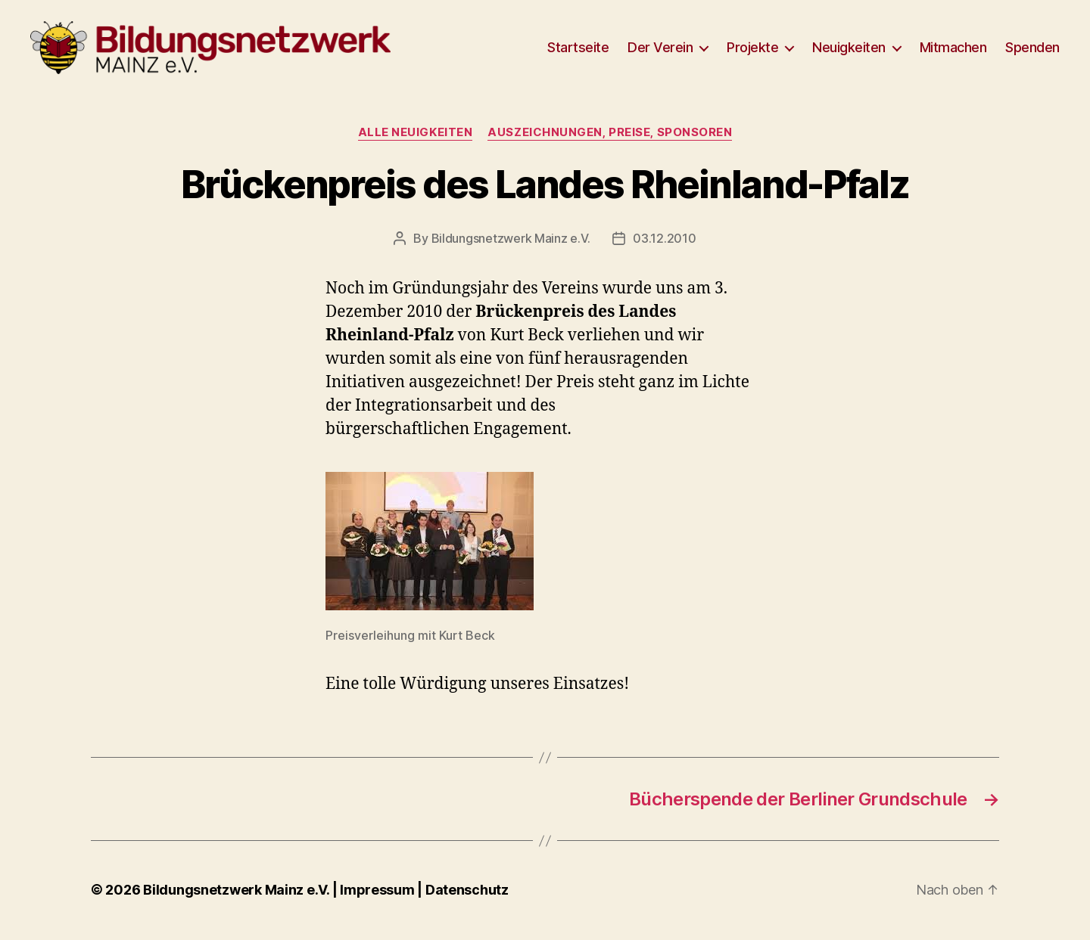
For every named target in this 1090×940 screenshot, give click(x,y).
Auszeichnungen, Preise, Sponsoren (609, 140)
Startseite (578, 51)
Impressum (378, 897)
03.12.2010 (664, 245)
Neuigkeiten (849, 51)
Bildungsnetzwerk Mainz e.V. (510, 245)
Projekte (752, 51)
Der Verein (660, 51)
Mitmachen (953, 51)
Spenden (1032, 51)
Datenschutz (467, 897)
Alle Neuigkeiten (415, 140)
